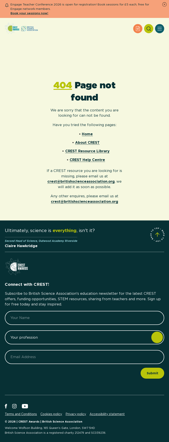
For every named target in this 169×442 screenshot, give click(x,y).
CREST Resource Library (87, 151)
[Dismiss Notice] (164, 4)
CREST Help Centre (87, 160)
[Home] (12, 28)
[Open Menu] (159, 28)
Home (87, 134)
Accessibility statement (107, 414)
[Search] (148, 28)
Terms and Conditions (21, 414)
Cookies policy (51, 414)
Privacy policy (76, 414)
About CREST (87, 142)
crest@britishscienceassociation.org (81, 181)
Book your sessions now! (29, 13)
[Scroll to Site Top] (157, 234)
